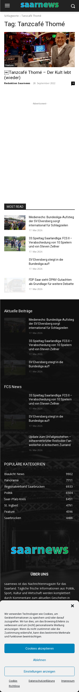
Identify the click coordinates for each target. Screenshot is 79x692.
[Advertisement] (39, 145)
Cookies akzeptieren (39, 648)
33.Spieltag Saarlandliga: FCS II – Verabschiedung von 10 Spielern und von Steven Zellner (50, 242)
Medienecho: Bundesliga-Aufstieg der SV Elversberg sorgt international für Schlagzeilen (51, 221)
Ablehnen (39, 660)
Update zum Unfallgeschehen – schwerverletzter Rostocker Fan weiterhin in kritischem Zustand (50, 441)
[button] (72, 606)
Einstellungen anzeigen (39, 671)
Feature (9, 65)
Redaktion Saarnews (17, 83)
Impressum (68, 680)
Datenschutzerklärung (42, 680)
